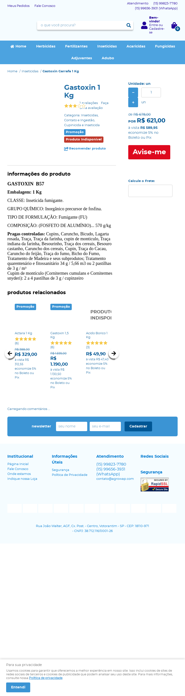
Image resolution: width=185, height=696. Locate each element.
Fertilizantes (76, 46)
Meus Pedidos (18, 6)
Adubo (108, 58)
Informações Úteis (64, 459)
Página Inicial (17, 464)
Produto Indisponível (97, 315)
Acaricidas (136, 46)
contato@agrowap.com (115, 479)
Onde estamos (19, 474)
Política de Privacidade (69, 475)
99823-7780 (165, 3)
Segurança (60, 470)
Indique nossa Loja (22, 479)
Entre (153, 25)
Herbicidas (45, 46)
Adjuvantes (81, 58)
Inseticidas (107, 46)
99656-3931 (156, 8)
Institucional (20, 456)
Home (20, 46)
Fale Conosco (44, 6)
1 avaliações (89, 103)
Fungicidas (165, 46)
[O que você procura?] (128, 25)
